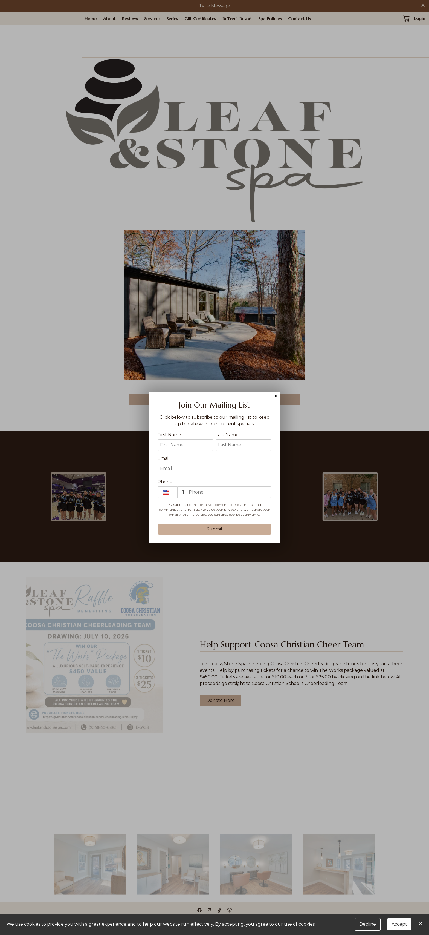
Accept (399, 924)
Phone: (165, 481)
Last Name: (227, 434)
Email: (164, 458)
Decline (367, 924)
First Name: (170, 434)
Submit (215, 529)
